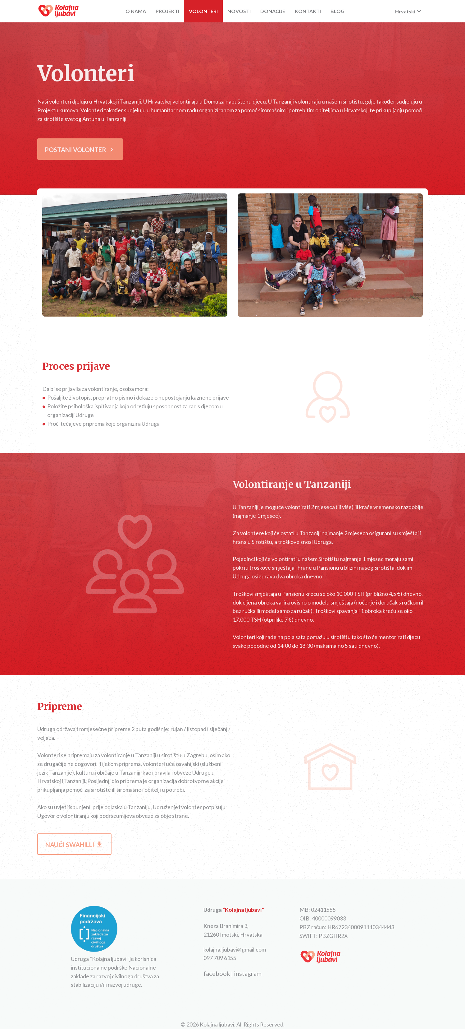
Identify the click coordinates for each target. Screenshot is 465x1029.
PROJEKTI (167, 11)
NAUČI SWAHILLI (74, 845)
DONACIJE (272, 11)
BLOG (337, 11)
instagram (248, 973)
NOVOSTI (239, 11)
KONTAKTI (308, 11)
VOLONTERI (203, 11)
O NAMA (135, 11)
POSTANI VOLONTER (80, 150)
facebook (216, 973)
